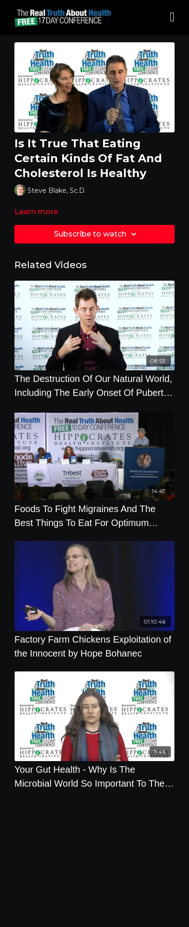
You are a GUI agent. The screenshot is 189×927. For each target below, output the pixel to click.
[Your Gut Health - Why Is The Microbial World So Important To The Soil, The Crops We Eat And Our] (94, 776)
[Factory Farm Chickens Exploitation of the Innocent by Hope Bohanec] (94, 646)
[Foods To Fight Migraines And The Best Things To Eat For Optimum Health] (94, 516)
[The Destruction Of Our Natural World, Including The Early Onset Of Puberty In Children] (94, 386)
